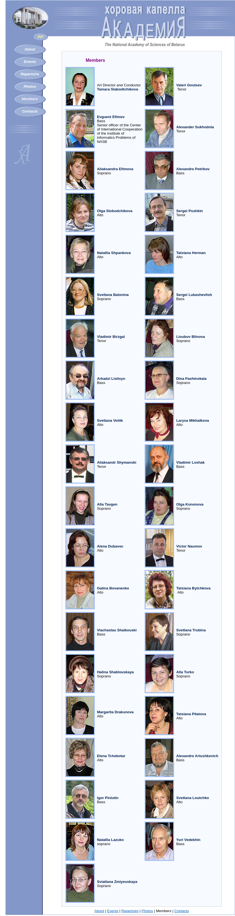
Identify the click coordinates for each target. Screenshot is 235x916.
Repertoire (30, 74)
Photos (29, 86)
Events (30, 62)
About (30, 49)
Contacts (30, 111)
